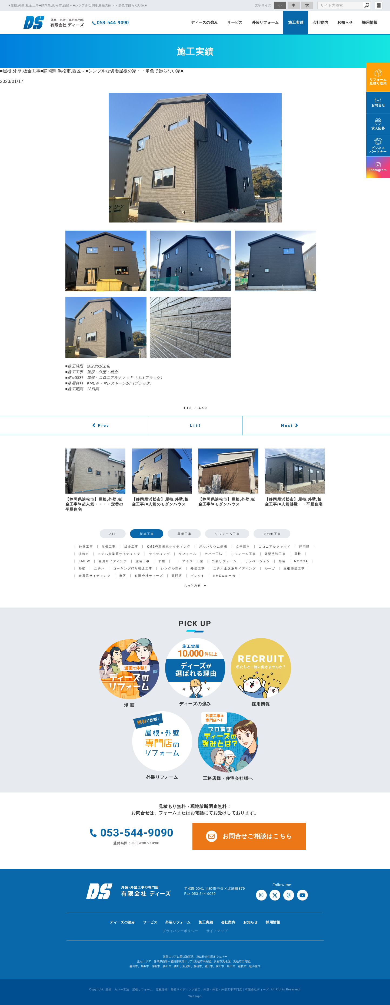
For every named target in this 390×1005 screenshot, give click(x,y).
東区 (122, 575)
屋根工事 (184, 533)
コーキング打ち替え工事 (132, 568)
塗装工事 (143, 561)
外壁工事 (86, 546)
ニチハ (99, 568)
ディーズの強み (204, 22)
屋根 (297, 553)
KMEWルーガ (224, 575)
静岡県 (304, 546)
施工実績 (296, 22)
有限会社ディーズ (149, 575)
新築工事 (147, 533)
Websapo (195, 996)
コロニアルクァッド (275, 546)
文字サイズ (263, 5)
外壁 (82, 568)
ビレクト (198, 575)
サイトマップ (217, 931)
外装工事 (198, 568)
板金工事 (131, 546)
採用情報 (369, 22)
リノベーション (257, 561)
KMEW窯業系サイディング (169, 546)
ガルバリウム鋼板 (213, 546)
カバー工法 (214, 553)
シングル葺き (171, 568)
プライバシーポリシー (180, 931)
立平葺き (243, 546)
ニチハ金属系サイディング (234, 568)
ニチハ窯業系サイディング (119, 553)
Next (287, 425)
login (378, 5)
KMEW (84, 561)
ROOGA (301, 561)
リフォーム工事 (227, 533)
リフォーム (187, 553)
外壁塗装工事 (275, 553)
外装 (282, 561)
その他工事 (272, 533)
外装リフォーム (265, 22)
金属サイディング (113, 561)
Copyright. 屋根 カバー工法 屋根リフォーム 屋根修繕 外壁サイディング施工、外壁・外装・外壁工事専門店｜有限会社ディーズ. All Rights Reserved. (195, 989)
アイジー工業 (193, 561)
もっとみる (195, 586)
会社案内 (320, 22)
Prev (103, 425)
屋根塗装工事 (294, 568)
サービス (234, 22)
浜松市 (84, 553)
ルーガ (270, 568)
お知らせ (345, 22)
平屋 (161, 561)
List (195, 425)
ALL (112, 533)
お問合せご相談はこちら (249, 836)
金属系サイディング (95, 575)
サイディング (159, 553)
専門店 (177, 575)
